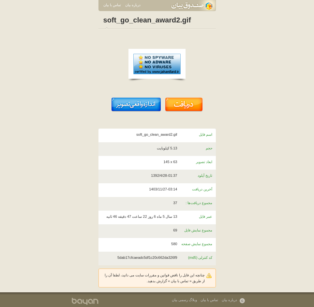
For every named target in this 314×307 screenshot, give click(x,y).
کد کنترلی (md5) (200, 257)
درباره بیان (133, 5)
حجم (209, 148)
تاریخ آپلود (205, 175)
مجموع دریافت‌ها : (199, 203)
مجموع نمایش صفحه (196, 244)
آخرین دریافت (202, 189)
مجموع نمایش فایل (198, 230)
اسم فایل (205, 134)
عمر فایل (205, 216)
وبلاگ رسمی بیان (184, 300)
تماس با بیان (112, 5)
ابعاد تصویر (204, 162)
